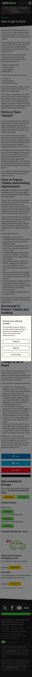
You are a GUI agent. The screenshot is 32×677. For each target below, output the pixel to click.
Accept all (16, 341)
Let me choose (16, 355)
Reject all (16, 348)
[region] (16, 338)
